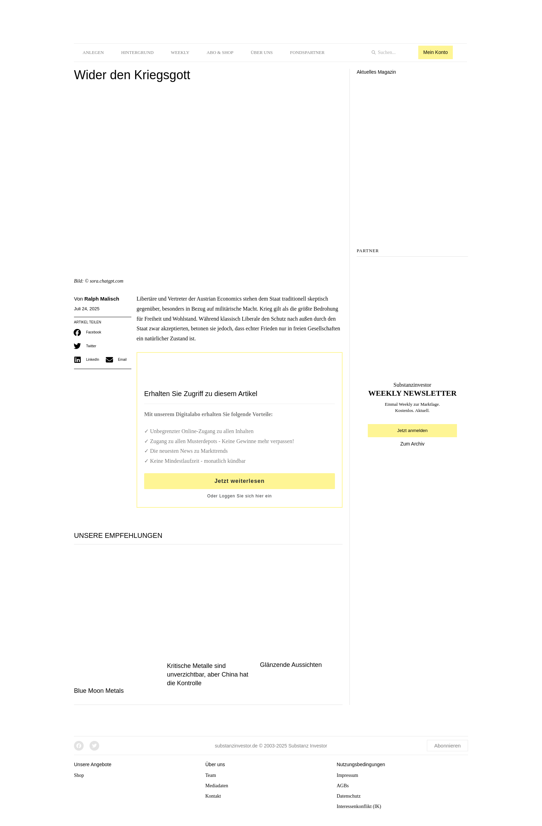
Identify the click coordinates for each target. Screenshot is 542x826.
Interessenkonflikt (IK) (359, 806)
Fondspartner (307, 52)
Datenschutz (349, 796)
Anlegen (93, 52)
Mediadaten (216, 785)
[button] (88, 332)
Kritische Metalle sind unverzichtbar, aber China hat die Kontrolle (207, 674)
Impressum (347, 775)
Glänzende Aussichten (291, 664)
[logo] (171, 20)
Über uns (262, 52)
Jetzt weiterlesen (239, 481)
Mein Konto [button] (435, 52)
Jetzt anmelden (412, 430)
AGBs (343, 785)
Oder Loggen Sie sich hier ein (239, 496)
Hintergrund (137, 52)
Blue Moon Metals (99, 690)
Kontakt (213, 796)
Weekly (180, 52)
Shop (79, 775)
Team (210, 775)
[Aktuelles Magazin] (412, 108)
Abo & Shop (220, 52)
